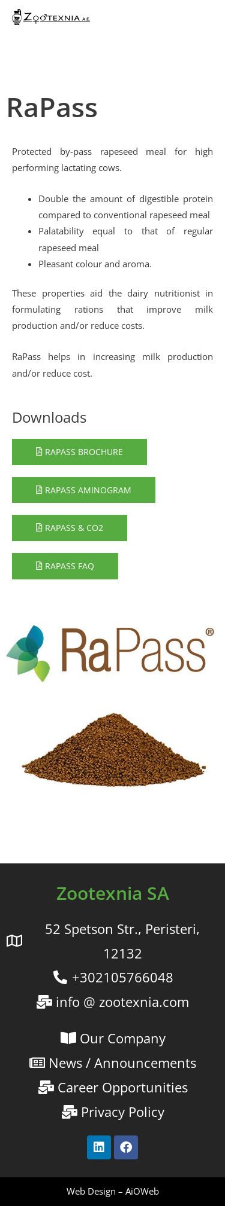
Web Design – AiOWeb (113, 1191)
